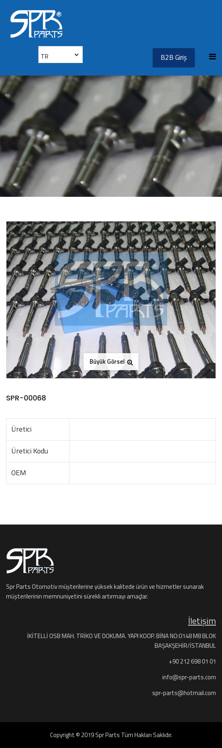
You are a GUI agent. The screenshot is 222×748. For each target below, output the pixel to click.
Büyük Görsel (111, 361)
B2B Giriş (174, 57)
